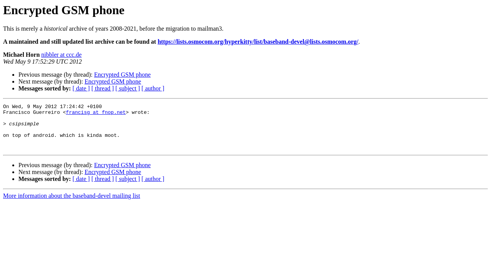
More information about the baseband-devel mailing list (71, 205)
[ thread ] (102, 88)
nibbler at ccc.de (61, 54)
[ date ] (81, 88)
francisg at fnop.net (96, 114)
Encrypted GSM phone (122, 74)
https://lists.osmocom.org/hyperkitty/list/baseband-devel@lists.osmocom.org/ (258, 41)
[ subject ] (127, 88)
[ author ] (153, 88)
